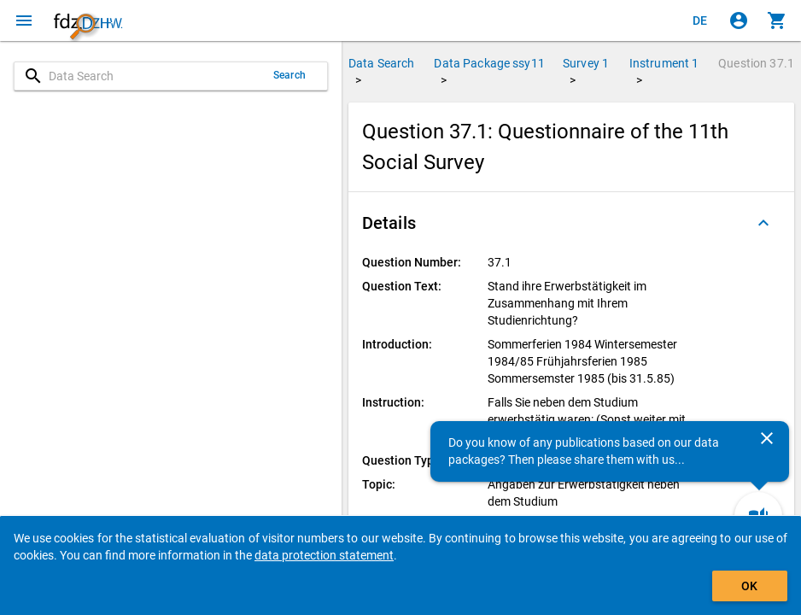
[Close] (767, 438)
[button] (571, 223)
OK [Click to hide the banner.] (749, 586)
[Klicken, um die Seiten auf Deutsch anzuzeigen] (700, 20)
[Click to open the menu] (24, 20)
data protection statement (324, 555)
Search (289, 75)
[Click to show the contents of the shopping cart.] (777, 20)
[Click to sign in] (739, 20)
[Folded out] (763, 223)
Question (756, 63)
